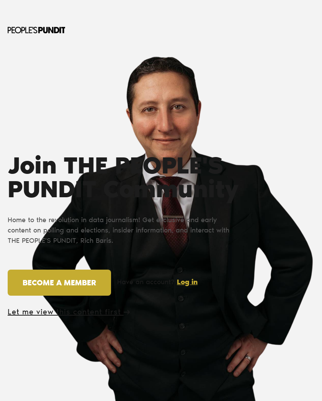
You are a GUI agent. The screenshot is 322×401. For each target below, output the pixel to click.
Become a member (59, 283)
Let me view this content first (69, 312)
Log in (187, 282)
